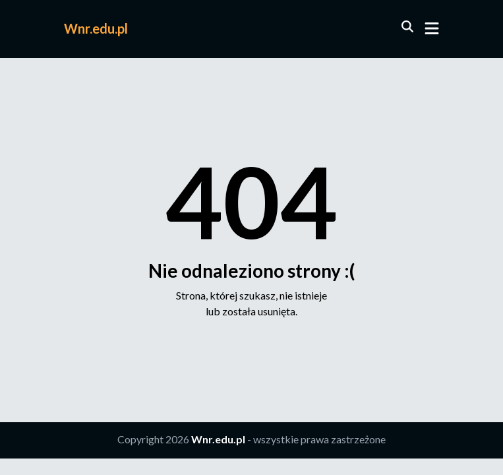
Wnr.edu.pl (96, 28)
